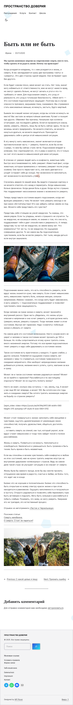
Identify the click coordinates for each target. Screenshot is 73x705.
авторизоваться (55, 608)
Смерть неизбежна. (13, 517)
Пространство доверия (25, 6)
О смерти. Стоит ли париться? (18, 520)
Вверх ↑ (65, 699)
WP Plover (19, 699)
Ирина (8, 53)
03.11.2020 (20, 53)
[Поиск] (36, 646)
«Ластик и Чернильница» (41, 508)
